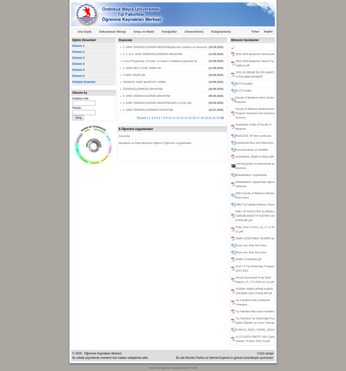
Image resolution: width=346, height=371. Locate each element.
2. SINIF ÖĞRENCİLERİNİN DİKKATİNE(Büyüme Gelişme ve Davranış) (165, 47)
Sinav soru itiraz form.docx (251, 252)
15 (190, 118)
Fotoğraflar (169, 31)
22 (218, 118)
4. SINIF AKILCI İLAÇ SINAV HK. (142, 68)
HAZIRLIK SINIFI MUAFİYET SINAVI (144, 81)
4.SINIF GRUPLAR (134, 75)
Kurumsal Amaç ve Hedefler (251, 149)
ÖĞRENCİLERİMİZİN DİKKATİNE (143, 88)
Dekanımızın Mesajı (112, 31)
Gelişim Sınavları (84, 82)
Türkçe (255, 31)
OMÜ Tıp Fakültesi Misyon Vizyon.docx (258, 204)
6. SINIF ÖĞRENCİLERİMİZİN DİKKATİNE (148, 109)
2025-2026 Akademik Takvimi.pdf (254, 54)
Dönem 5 (78, 70)
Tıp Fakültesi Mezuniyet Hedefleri (255, 311)
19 (206, 118)
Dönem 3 (78, 58)
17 (197, 118)
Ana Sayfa (85, 31)
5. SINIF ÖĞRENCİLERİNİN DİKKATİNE (146, 95)
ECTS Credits (243, 90)
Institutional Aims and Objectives (254, 142)
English (268, 31)
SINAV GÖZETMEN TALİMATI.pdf (255, 238)
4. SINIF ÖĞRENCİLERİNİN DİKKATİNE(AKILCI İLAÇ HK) (157, 102)
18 (202, 118)
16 (194, 118)
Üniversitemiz (194, 31)
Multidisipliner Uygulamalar (251, 174)
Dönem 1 (78, 46)
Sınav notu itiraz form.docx (251, 245)
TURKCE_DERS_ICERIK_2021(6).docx (258, 329)
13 (182, 118)
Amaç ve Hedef (143, 31)
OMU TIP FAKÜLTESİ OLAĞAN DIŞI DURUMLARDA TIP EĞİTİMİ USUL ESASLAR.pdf (257, 216)
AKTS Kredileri (244, 83)
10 (170, 118)
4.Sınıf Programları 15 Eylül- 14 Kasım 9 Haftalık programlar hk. (160, 61)
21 (214, 118)
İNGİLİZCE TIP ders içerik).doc (253, 135)
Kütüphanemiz (221, 31)
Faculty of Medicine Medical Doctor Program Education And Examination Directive (257, 113)
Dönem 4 (78, 64)
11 (173, 118)
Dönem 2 (78, 52)
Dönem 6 (78, 76)
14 (185, 118)
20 (210, 118)
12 (177, 118)
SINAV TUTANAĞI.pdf (248, 259)
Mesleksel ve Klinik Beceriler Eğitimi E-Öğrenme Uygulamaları (155, 143)
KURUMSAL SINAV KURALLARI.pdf (256, 156)
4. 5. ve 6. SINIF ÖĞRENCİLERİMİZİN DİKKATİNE (153, 54)
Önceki (141, 118)
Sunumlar (124, 136)
